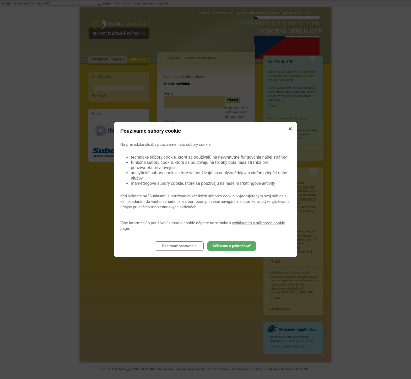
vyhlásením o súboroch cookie (258, 223)
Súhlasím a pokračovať (231, 246)
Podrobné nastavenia (179, 246)
